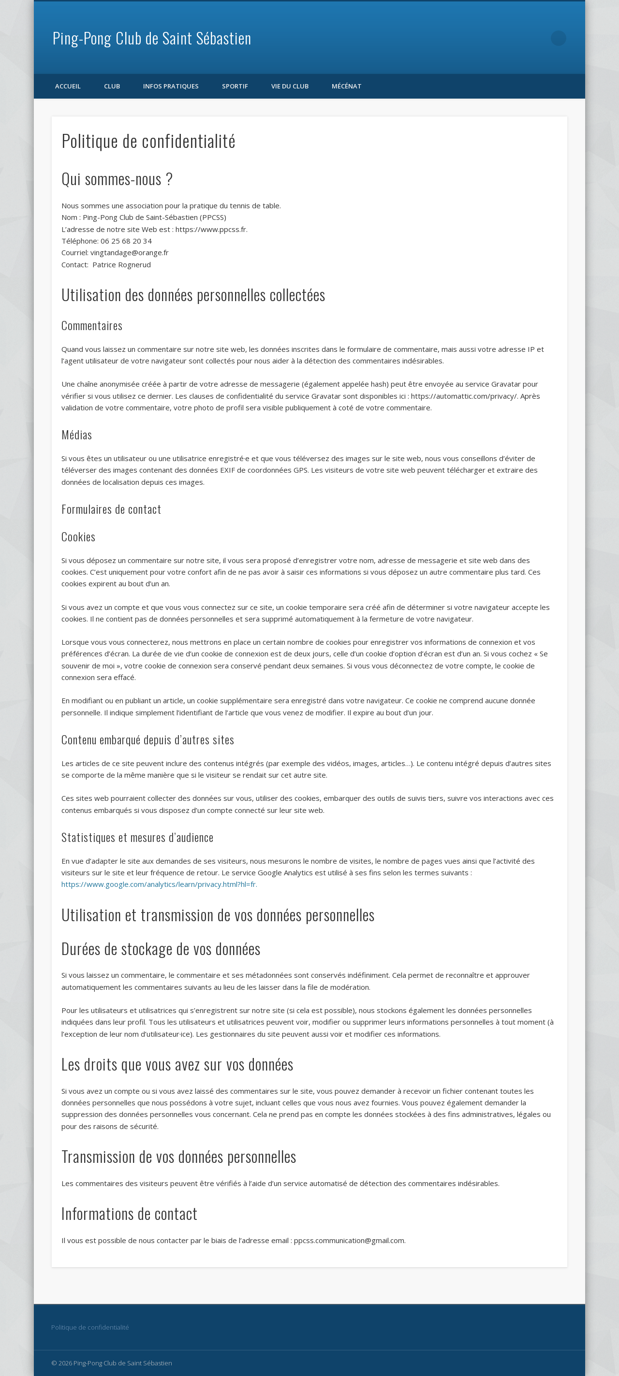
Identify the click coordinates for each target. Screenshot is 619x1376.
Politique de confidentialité (90, 1327)
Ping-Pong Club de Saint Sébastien (152, 37)
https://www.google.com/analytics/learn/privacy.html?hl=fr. (159, 884)
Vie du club (290, 86)
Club (112, 86)
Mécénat (347, 86)
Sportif (235, 86)
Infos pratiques (171, 86)
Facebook (538, 38)
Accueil (68, 86)
